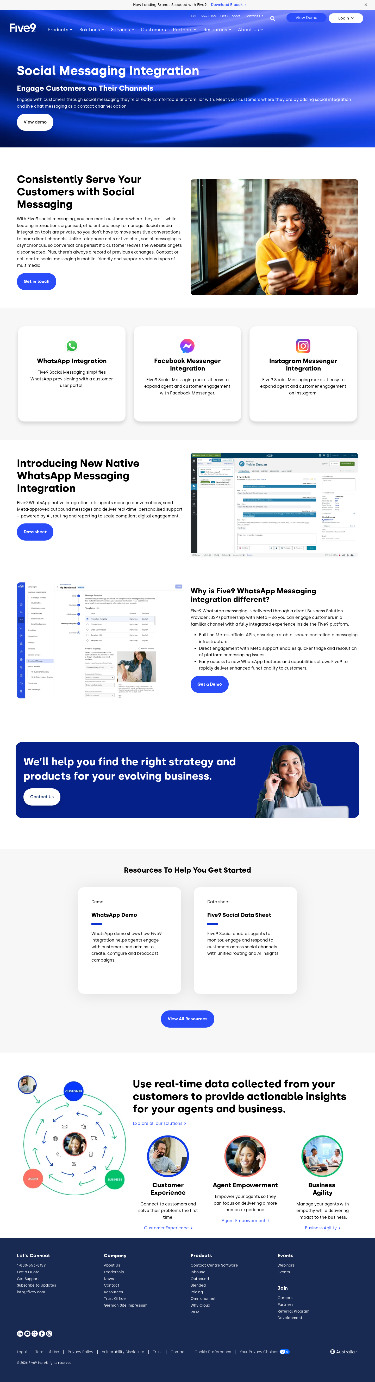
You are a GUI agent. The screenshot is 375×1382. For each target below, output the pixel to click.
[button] (366, 5)
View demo (35, 122)
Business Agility (321, 1227)
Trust (157, 1352)
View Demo (306, 17)
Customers (153, 29)
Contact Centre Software (214, 1265)
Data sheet (35, 531)
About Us (112, 1265)
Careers (285, 1298)
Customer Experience (166, 1227)
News (109, 1279)
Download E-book (228, 5)
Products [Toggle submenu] (58, 29)
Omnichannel (203, 1298)
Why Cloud (200, 1305)
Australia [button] (345, 1351)
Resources (113, 1292)
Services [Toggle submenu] (120, 29)
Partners (285, 1304)
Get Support (230, 16)
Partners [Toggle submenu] (182, 29)
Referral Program (293, 1311)
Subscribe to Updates (36, 1285)
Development (290, 1318)
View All (188, 1018)
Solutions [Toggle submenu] (89, 29)
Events (284, 1272)
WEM (195, 1312)
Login (343, 18)
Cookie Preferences (213, 1352)
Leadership (114, 1272)
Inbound (198, 1272)
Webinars (286, 1265)
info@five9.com (31, 1292)
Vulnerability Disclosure (123, 1352)
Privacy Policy (80, 1352)
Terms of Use (47, 1352)
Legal (22, 1352)
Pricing (197, 1292)
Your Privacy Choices (259, 1352)
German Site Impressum (125, 1305)
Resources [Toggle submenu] (215, 29)
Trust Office (115, 1298)
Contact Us (254, 16)
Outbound (200, 1279)
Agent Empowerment (244, 1220)
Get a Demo (209, 684)
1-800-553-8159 (203, 16)
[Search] (272, 18)
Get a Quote (28, 1272)
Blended (198, 1285)
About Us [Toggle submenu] (248, 29)
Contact (42, 796)
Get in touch (36, 281)
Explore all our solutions (157, 1123)
